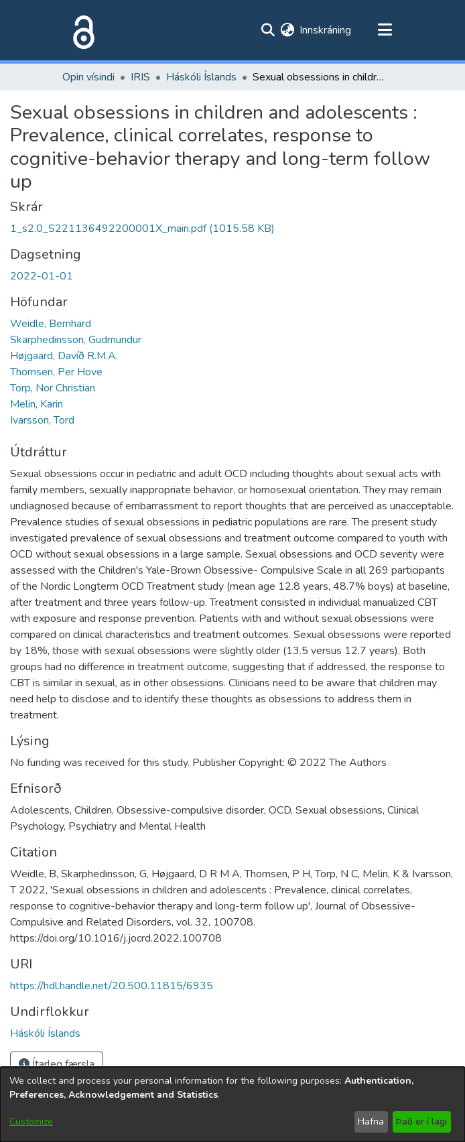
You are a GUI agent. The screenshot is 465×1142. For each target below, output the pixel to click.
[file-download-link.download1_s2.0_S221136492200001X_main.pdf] (142, 228)
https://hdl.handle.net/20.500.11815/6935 (111, 985)
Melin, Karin (36, 404)
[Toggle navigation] (384, 30)
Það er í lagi (421, 1121)
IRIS (140, 77)
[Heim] (81, 30)
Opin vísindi (88, 77)
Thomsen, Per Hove (56, 372)
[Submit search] (267, 30)
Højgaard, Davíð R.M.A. (64, 355)
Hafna (371, 1121)
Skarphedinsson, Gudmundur (75, 339)
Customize (31, 1121)
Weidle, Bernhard (50, 323)
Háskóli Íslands (201, 77)
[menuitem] (287, 30)
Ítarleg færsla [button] (56, 1064)
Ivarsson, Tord (42, 420)
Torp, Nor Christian (52, 388)
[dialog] (232, 1104)
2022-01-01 (41, 276)
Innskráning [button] (326, 30)
